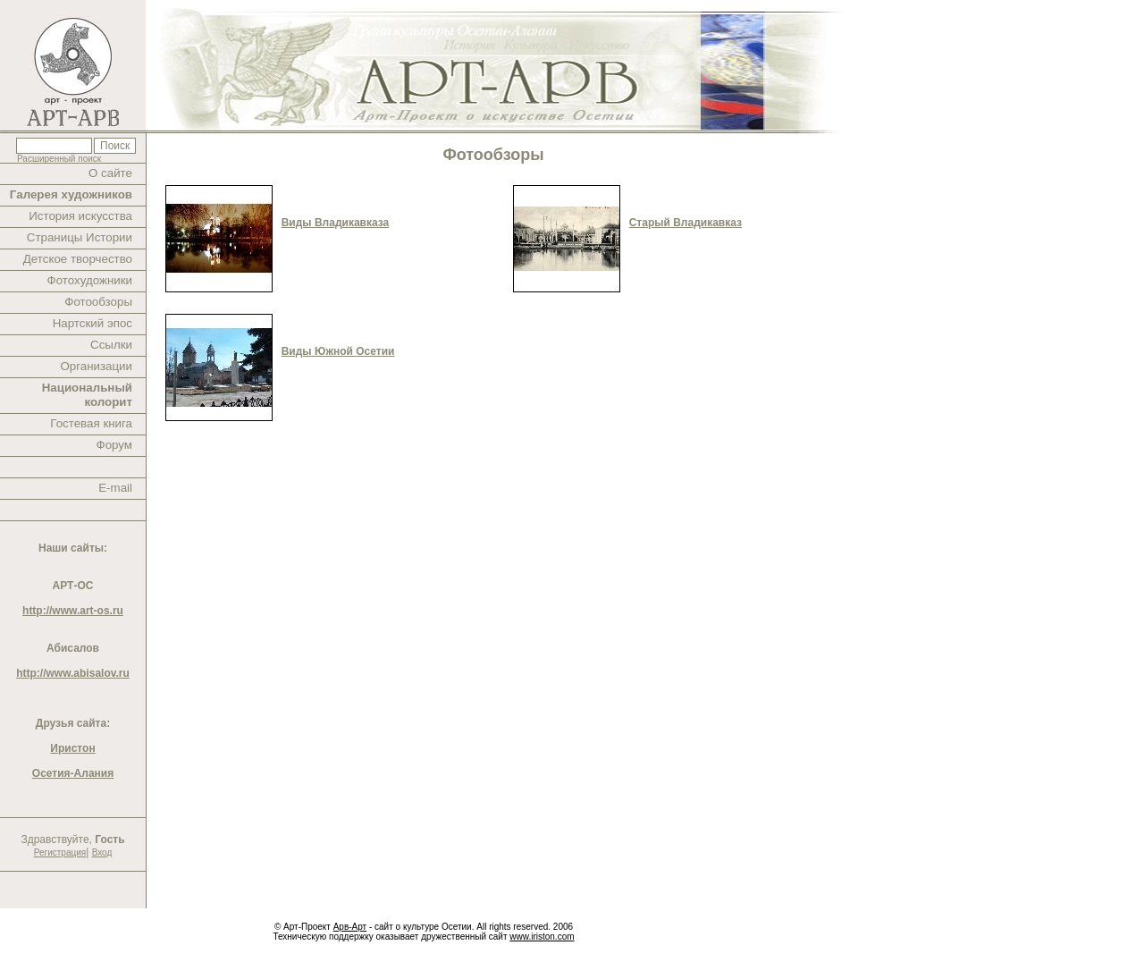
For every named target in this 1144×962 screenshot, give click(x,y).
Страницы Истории (79, 237)
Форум (115, 444)
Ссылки (111, 344)
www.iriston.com (541, 936)
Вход (102, 852)
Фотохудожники (89, 280)
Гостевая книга (91, 423)
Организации (96, 366)
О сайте (110, 173)
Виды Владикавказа (336, 222)
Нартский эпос (92, 323)
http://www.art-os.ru (72, 610)
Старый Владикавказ (685, 222)
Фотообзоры (98, 301)
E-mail (115, 487)
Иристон (72, 748)
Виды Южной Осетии (338, 351)
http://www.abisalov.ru (73, 673)
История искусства (80, 216)
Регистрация (60, 852)
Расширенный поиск (59, 159)
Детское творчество (77, 259)
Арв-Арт (349, 927)
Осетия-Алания (73, 773)
